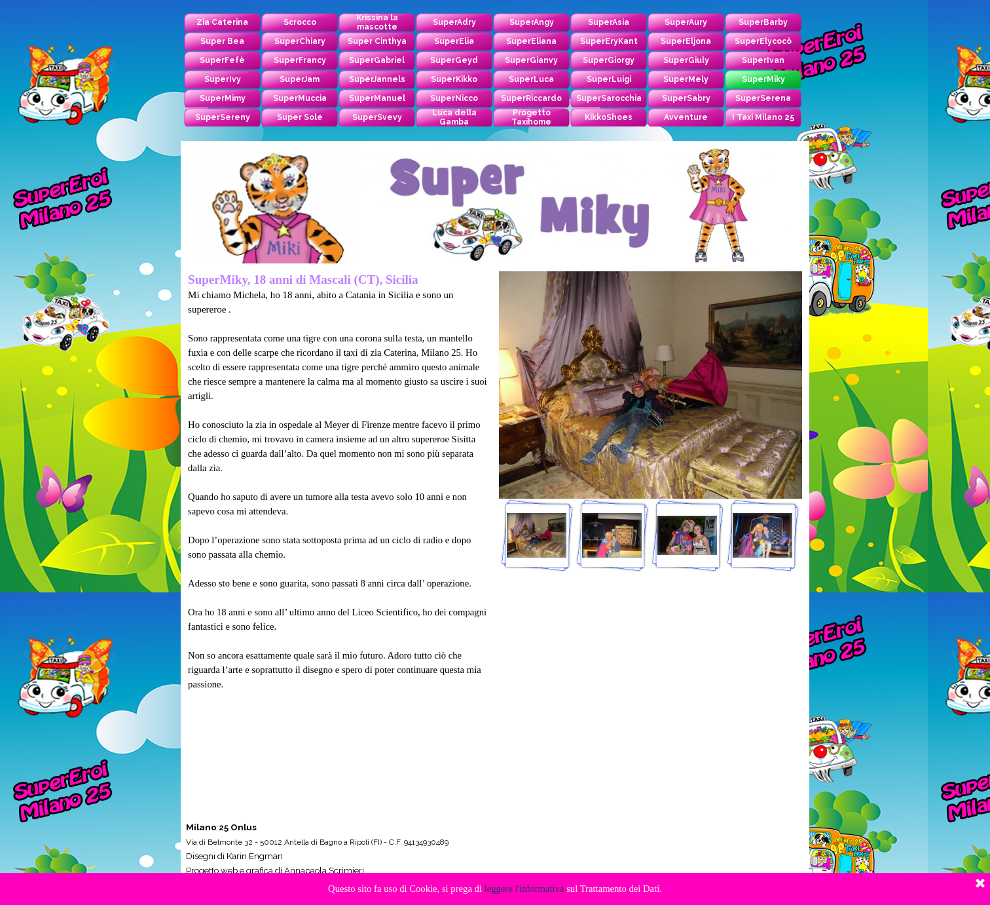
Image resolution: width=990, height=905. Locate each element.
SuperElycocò (763, 41)
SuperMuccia (300, 98)
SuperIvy (222, 79)
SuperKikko (454, 79)
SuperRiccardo (531, 98)
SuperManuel (377, 98)
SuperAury (686, 22)
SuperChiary (299, 41)
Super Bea (222, 41)
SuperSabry (686, 98)
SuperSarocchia (609, 98)
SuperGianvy (531, 60)
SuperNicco (454, 98)
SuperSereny (222, 117)
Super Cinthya (377, 41)
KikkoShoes (608, 117)
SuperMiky (763, 79)
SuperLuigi (609, 79)
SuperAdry (454, 22)
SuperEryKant (609, 41)
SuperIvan (763, 60)
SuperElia (454, 41)
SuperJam (300, 79)
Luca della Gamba (454, 117)
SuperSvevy (377, 117)
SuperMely (685, 79)
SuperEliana (531, 41)
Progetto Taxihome (531, 117)
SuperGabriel (377, 60)
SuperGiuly (686, 60)
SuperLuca (531, 79)
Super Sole (300, 117)
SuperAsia (608, 22)
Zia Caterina (222, 22)
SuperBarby (763, 22)
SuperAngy (531, 22)
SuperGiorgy (608, 60)
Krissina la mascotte (377, 22)
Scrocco (300, 22)
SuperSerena (763, 98)
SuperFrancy (300, 60)
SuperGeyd (454, 60)
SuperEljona (686, 41)
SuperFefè (222, 60)
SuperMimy (223, 98)
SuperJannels (377, 79)
